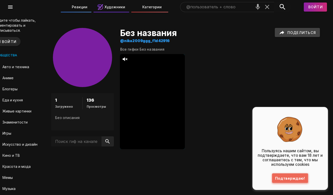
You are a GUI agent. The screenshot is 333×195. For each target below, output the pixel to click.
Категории (148, 7)
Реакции (76, 7)
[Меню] (10, 7)
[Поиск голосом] (257, 7)
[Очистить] (267, 7)
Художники (111, 7)
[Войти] (315, 7)
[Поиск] (282, 7)
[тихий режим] (140, 59)
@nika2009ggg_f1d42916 (159, 40)
